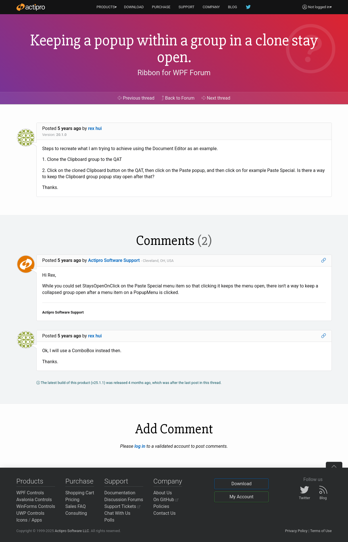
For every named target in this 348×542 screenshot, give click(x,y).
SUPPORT (187, 7)
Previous (136, 98)
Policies (161, 506)
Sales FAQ (75, 506)
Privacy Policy (296, 531)
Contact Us (164, 513)
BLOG (232, 7)
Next (216, 98)
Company (167, 481)
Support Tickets (122, 506)
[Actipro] (30, 7)
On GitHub (165, 499)
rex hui (95, 128)
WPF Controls (30, 492)
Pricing (72, 499)
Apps (37, 520)
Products (29, 481)
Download (241, 483)
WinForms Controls (35, 506)
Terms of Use (321, 531)
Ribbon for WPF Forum (174, 72)
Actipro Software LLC (72, 531)
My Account (242, 496)
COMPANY (211, 7)
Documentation (119, 492)
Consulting (76, 513)
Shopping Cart (79, 492)
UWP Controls (30, 513)
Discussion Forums (123, 499)
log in (139, 446)
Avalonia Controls (34, 499)
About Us (162, 492)
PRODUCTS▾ (107, 7)
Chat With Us (117, 513)
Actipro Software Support (114, 260)
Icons (22, 520)
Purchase (79, 481)
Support (116, 481)
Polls (109, 520)
